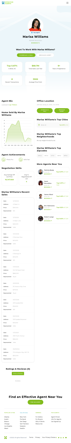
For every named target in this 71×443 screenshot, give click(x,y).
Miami (6, 428)
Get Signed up (56, 421)
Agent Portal (55, 417)
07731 (52, 155)
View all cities (24, 412)
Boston (6, 421)
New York (23, 417)
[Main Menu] (67, 3)
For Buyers (39, 419)
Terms (31, 437)
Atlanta (6, 417)
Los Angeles (8, 426)
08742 (59, 155)
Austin (6, 419)
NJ (10, 105)
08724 (46, 155)
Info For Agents (56, 419)
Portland (23, 419)
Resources (39, 424)
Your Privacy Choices (49, 437)
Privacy (37, 437)
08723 (40, 155)
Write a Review (18, 373)
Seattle (22, 428)
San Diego (23, 421)
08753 (65, 155)
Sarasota (22, 426)
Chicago (7, 424)
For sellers (39, 417)
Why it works (40, 421)
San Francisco (24, 424)
